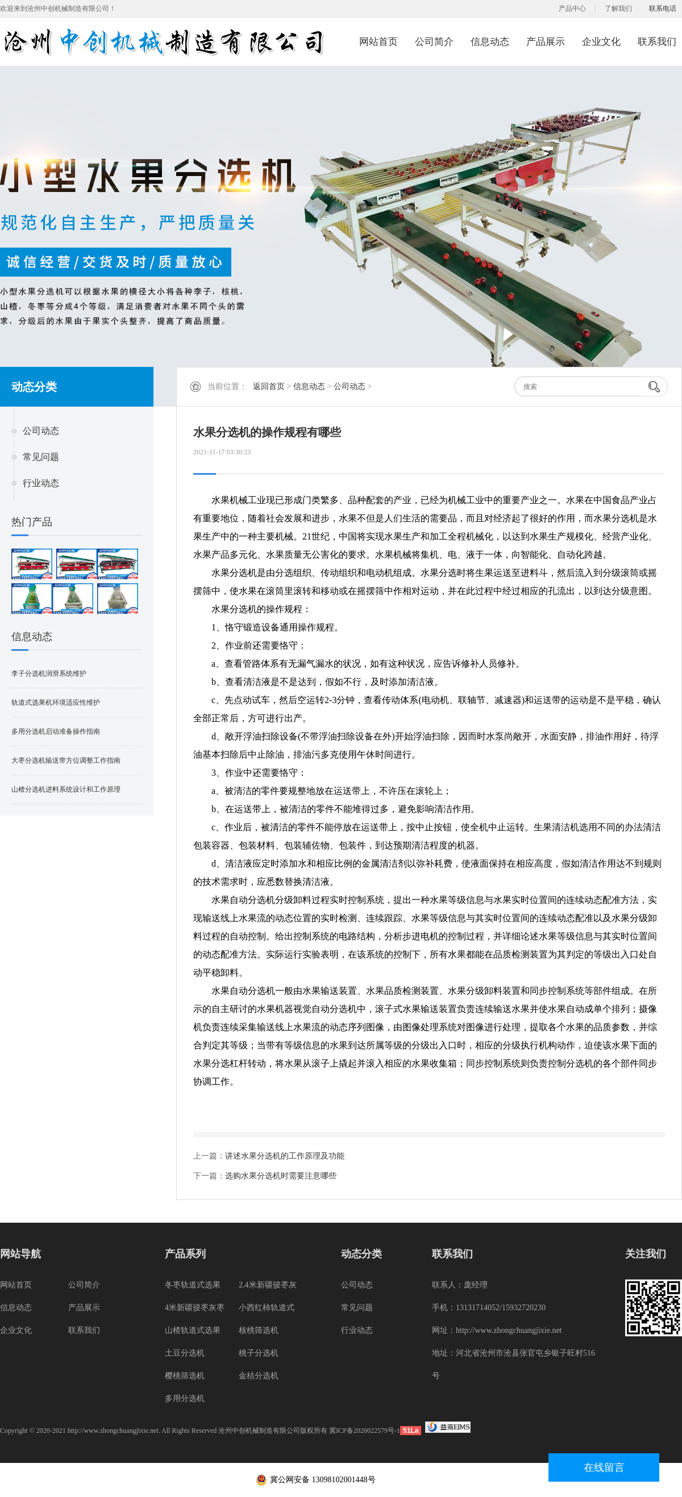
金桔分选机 (258, 1375)
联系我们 (657, 41)
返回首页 (269, 386)
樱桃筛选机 (185, 1375)
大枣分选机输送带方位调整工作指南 (65, 760)
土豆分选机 (185, 1353)
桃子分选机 (258, 1353)
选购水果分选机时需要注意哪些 (280, 1176)
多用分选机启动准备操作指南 (55, 731)
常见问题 (41, 457)
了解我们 (618, 8)
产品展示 (545, 41)
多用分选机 (185, 1398)
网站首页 (378, 41)
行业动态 (41, 483)
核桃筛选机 (258, 1330)
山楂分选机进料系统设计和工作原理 (65, 789)
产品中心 (572, 8)
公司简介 (434, 41)
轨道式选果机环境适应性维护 (55, 702)
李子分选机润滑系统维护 (48, 674)
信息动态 (490, 41)
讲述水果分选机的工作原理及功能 (284, 1156)
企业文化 (601, 41)
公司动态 (41, 431)
